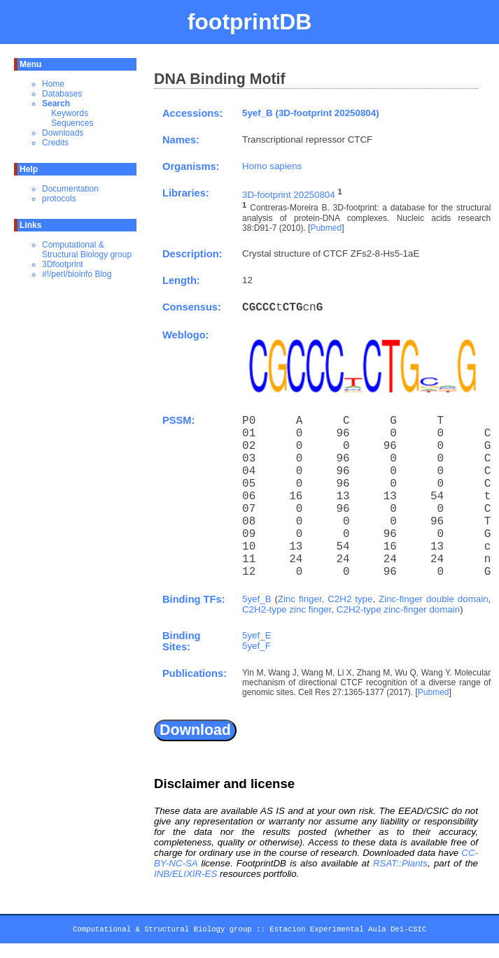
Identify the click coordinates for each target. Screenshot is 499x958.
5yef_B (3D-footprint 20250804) (310, 113)
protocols (59, 198)
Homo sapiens (272, 166)
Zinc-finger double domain (434, 599)
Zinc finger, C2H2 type (325, 599)
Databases (62, 94)
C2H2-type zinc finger (286, 609)
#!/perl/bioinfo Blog (76, 274)
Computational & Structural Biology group (87, 249)
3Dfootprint (62, 264)
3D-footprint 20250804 (288, 195)
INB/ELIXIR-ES (185, 873)
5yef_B (257, 599)
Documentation (70, 189)
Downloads (62, 133)
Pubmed (326, 228)
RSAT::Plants (400, 863)
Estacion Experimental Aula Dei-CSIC (347, 931)
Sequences (72, 123)
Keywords (69, 113)
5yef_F (256, 646)
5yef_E (257, 635)
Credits (55, 143)
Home (53, 84)
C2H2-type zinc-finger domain (398, 609)
